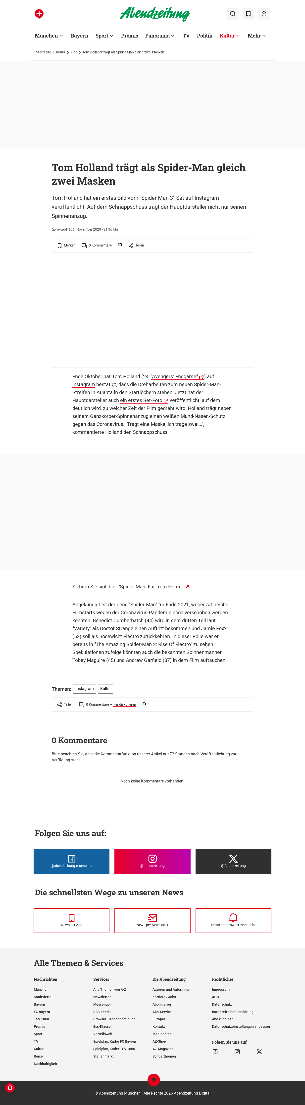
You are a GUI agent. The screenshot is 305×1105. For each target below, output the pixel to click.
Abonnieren (161, 1004)
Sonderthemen (164, 1056)
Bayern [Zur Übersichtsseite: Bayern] (79, 35)
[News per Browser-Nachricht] (233, 920)
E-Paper (158, 1019)
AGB (215, 997)
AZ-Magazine (163, 1049)
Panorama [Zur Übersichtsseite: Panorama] (157, 35)
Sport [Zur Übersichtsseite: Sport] (102, 35)
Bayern (39, 1004)
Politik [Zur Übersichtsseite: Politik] (204, 35)
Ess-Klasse (102, 1026)
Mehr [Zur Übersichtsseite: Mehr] (254, 35)
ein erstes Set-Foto (141, 400)
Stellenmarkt (103, 1056)
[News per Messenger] (71, 920)
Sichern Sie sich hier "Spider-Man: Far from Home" (127, 587)
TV (36, 1041)
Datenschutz (222, 1004)
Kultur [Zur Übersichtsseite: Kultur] (227, 35)
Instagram (83, 384)
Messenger (102, 1004)
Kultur (60, 52)
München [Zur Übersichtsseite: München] (46, 35)
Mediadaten (162, 1034)
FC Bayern (42, 1012)
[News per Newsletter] (152, 920)
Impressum (221, 989)
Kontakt (158, 1026)
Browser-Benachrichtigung (114, 1019)
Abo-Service (162, 1012)
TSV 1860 (41, 1019)
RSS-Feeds (101, 1012)
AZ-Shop (159, 1041)
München (41, 989)
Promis (39, 1026)
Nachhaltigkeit (45, 1064)
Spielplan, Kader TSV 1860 (114, 1049)
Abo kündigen (223, 1019)
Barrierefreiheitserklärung (233, 1012)
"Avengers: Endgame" (174, 376)
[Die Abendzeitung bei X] (233, 861)
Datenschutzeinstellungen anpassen (241, 1026)
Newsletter (102, 997)
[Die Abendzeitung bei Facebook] (71, 861)
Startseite (43, 52)
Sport (38, 1034)
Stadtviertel (43, 997)
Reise (38, 1056)
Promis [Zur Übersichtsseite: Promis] (129, 35)
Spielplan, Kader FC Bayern (114, 1041)
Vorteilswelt (102, 1034)
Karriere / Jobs (164, 997)
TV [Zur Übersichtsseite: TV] (186, 35)
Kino (73, 52)
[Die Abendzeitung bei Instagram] (152, 861)
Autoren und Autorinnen (171, 989)
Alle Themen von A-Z (109, 989)
